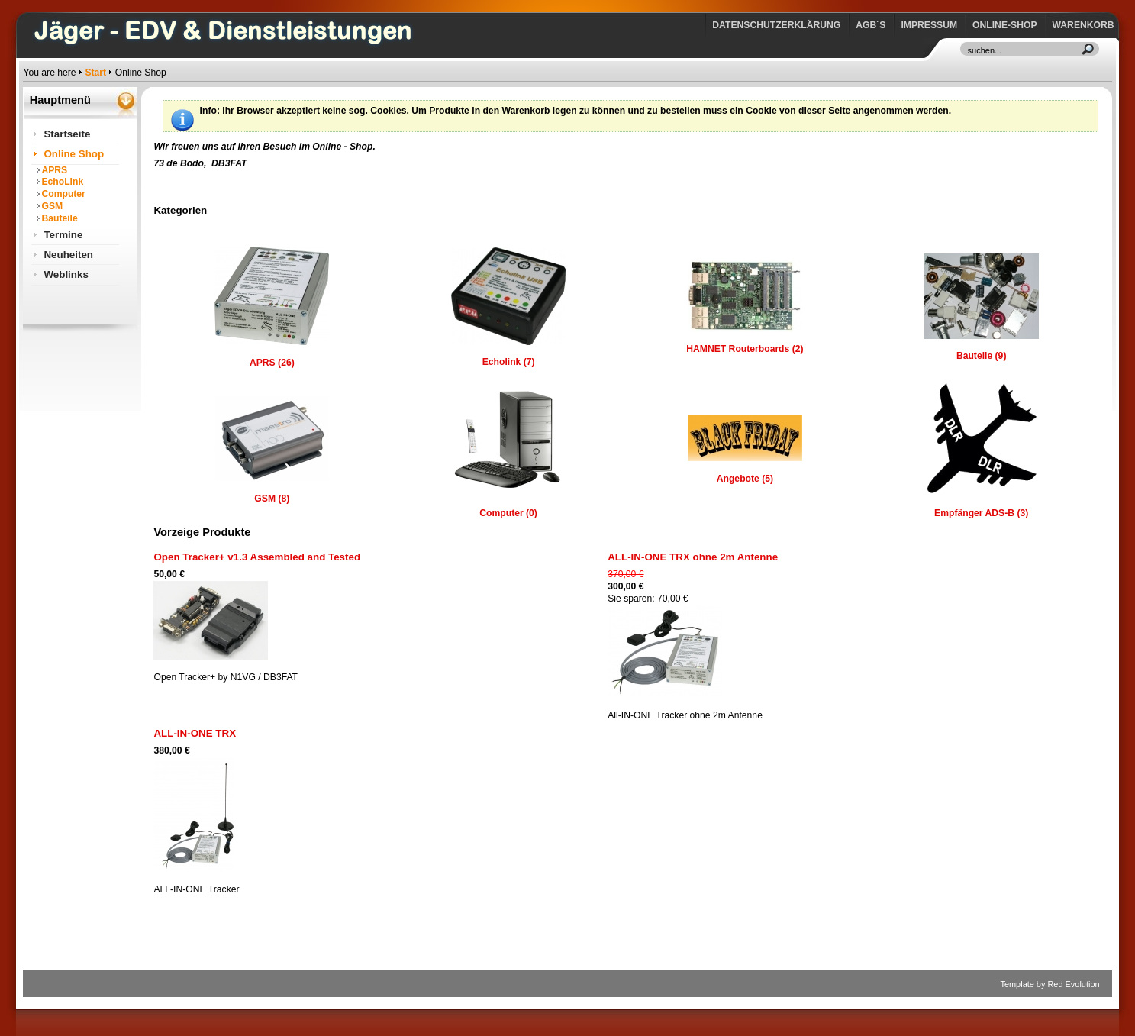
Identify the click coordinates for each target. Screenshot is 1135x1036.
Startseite (67, 134)
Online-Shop (1004, 25)
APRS (54, 170)
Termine (63, 234)
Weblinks (66, 274)
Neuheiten (68, 254)
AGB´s (870, 25)
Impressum (929, 25)
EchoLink (62, 181)
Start (95, 72)
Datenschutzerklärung (776, 25)
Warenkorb (1083, 25)
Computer (63, 194)
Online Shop (74, 154)
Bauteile (59, 218)
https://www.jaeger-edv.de (26, 4)
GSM (52, 206)
